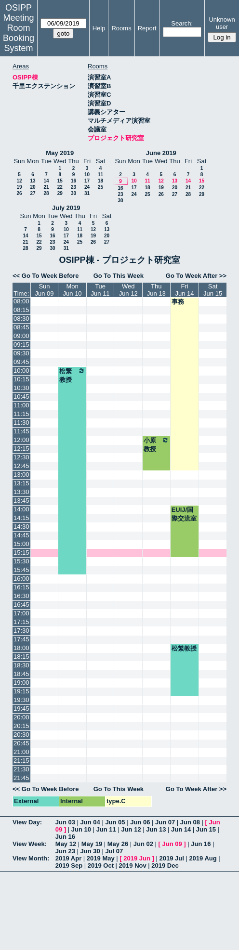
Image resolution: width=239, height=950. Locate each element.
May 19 (91, 843)
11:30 (21, 422)
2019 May (101, 858)
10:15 (21, 379)
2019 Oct (101, 865)
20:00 (21, 717)
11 (100, 174)
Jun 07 (165, 822)
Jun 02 (143, 843)
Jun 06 (140, 822)
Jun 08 (190, 822)
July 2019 (66, 207)
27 (32, 193)
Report (147, 28)
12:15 (21, 448)
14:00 (21, 509)
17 (87, 180)
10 (87, 174)
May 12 (65, 843)
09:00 (21, 335)
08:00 (21, 301)
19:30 (21, 699)
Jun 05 (115, 822)
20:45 (21, 743)
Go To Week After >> (196, 275)
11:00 (21, 405)
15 (60, 180)
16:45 (21, 604)
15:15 (21, 552)
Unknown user (222, 23)
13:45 (21, 500)
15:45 (21, 569)
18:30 (21, 665)
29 (60, 193)
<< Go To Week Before (46, 275)
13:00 (21, 474)
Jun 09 (172, 843)
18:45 (21, 673)
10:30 (21, 387)
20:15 (21, 725)
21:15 (21, 760)
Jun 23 (65, 851)
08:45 (21, 327)
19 (19, 187)
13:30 (21, 491)
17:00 (21, 613)
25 (100, 187)
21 (46, 187)
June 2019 (161, 152)
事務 (178, 301)
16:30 (21, 595)
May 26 (117, 843)
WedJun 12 (128, 290)
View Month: (31, 858)
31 (87, 193)
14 (46, 180)
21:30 (21, 769)
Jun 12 (131, 829)
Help (99, 28)
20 (32, 187)
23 (73, 187)
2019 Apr (68, 858)
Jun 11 (106, 829)
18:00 (21, 647)
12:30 (21, 457)
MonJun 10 (72, 290)
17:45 (21, 639)
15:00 (21, 543)
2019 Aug (202, 858)
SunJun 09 (44, 290)
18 (100, 180)
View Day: (27, 822)
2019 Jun (136, 858)
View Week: (30, 843)
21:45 (21, 777)
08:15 (21, 309)
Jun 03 (65, 822)
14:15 (21, 517)
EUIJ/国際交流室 (184, 514)
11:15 (21, 413)
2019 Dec (164, 865)
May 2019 (60, 152)
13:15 (21, 483)
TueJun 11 (100, 290)
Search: (182, 23)
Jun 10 (81, 829)
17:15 (21, 621)
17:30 (21, 630)
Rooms (121, 28)
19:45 (21, 708)
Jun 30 (90, 851)
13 (32, 180)
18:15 (21, 656)
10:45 (21, 396)
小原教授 (156, 444)
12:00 (21, 439)
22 (60, 187)
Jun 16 (65, 836)
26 (19, 193)
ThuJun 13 (156, 290)
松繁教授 (72, 375)
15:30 (21, 561)
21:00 (21, 751)
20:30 (21, 734)
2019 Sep (68, 865)
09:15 (21, 344)
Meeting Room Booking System (18, 33)
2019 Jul (171, 858)
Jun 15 (206, 829)
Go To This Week (118, 275)
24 (87, 187)
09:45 (21, 361)
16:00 (21, 578)
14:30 (21, 526)
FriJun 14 (184, 290)
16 (73, 180)
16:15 (21, 587)
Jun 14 (181, 829)
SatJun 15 (212, 290)
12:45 (21, 465)
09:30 (21, 353)
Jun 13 (156, 829)
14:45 (21, 535)
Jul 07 (114, 851)
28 (46, 193)
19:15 (21, 691)
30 (73, 193)
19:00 (21, 682)
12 (19, 180)
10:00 (21, 370)
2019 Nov (132, 865)
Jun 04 (90, 822)
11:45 (21, 431)
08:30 (21, 318)
